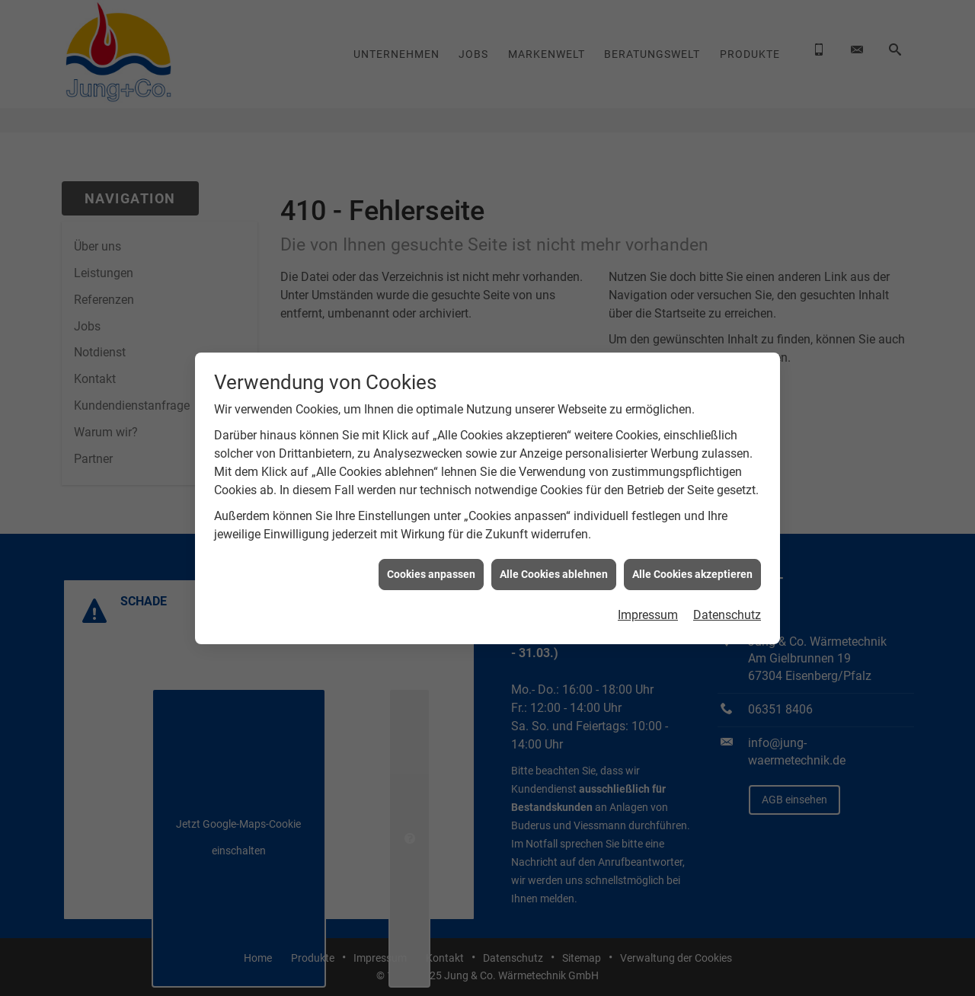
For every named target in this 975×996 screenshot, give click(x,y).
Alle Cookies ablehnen (554, 568)
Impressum (648, 609)
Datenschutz (727, 609)
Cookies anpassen (431, 568)
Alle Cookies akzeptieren (692, 568)
